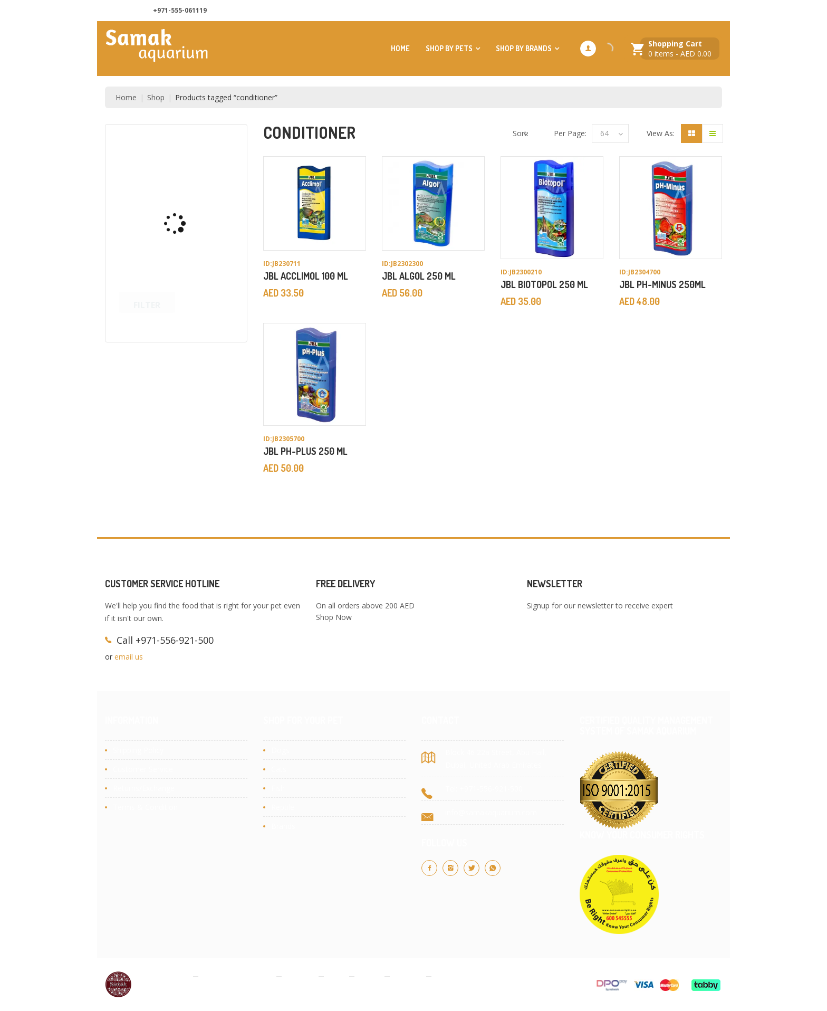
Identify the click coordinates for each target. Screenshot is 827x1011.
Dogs (280, 750)
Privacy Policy (165, 976)
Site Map (451, 976)
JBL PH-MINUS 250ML (662, 284)
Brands (283, 826)
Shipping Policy (138, 750)
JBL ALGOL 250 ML (419, 276)
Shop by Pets (449, 48)
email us (128, 657)
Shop (156, 97)
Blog (336, 976)
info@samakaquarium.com (491, 812)
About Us (566, 10)
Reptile (282, 807)
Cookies (300, 976)
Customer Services (683, 10)
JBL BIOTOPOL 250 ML (544, 284)
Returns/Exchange (144, 788)
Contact (408, 976)
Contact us (618, 10)
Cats (278, 769)
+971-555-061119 (180, 10)
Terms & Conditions (237, 976)
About (369, 976)
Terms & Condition (145, 807)
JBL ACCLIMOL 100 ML (305, 276)
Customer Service (143, 769)
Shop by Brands (524, 48)
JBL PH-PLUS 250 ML (305, 451)
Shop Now (334, 617)
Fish (278, 788)
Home (400, 48)
